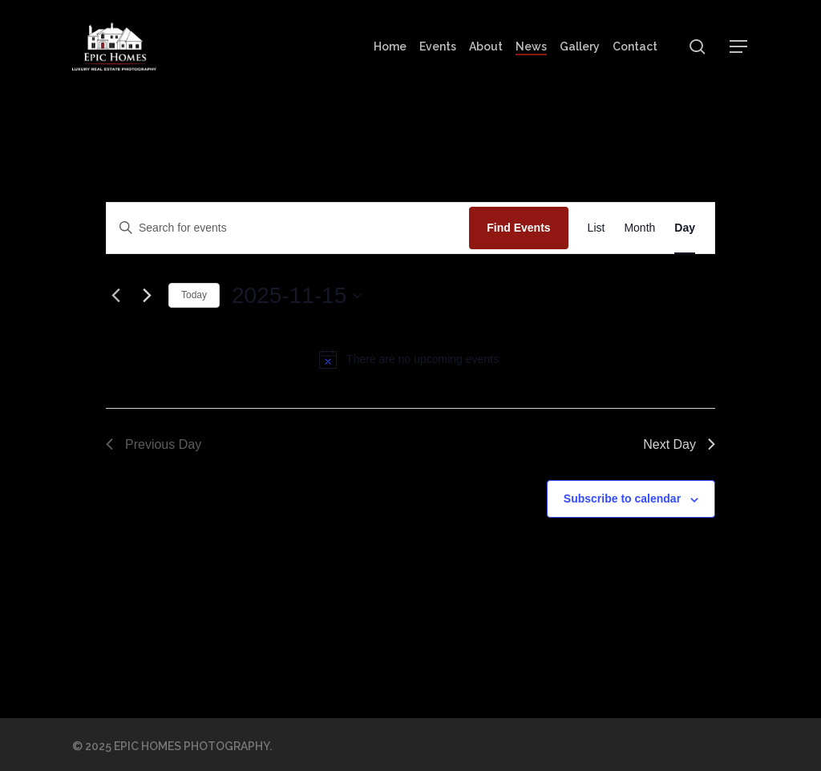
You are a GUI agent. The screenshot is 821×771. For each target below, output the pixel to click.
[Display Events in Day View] (684, 228)
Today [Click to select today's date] (194, 295)
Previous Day (153, 444)
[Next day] (146, 295)
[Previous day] (115, 295)
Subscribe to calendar (622, 498)
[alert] (424, 359)
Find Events (518, 227)
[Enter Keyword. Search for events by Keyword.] (288, 228)
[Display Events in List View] (596, 228)
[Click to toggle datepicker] (297, 296)
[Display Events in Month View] (639, 228)
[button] (739, 46)
